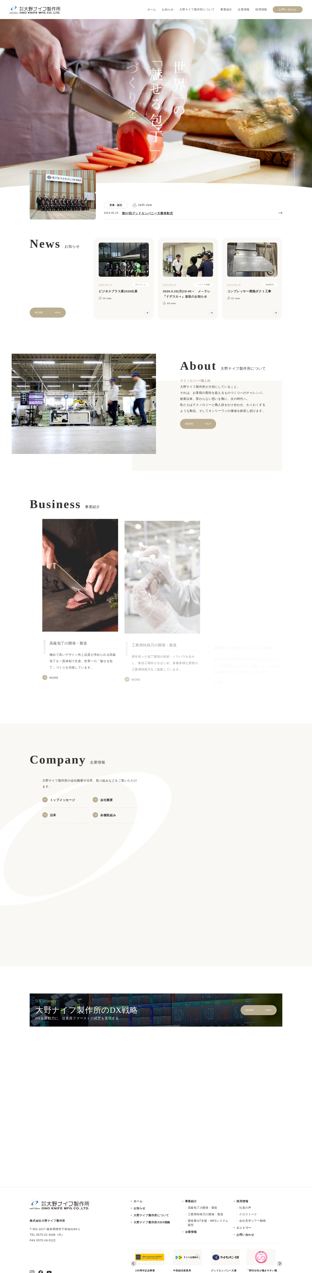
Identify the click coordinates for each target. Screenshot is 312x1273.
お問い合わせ (288, 9)
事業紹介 (226, 9)
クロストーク (248, 1214)
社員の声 (245, 1207)
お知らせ (168, 9)
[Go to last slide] (133, 1263)
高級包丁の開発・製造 (203, 1207)
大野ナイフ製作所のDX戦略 (152, 1222)
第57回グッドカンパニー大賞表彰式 (147, 213)
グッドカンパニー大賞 (225, 1260)
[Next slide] (279, 1263)
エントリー (243, 1227)
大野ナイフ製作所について (197, 9)
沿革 (53, 815)
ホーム (151, 9)
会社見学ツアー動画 (252, 1220)
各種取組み (108, 815)
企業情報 (244, 9)
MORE (39, 316)
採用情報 (261, 9)
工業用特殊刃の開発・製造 (205, 1214)
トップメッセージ (62, 800)
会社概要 (106, 800)
